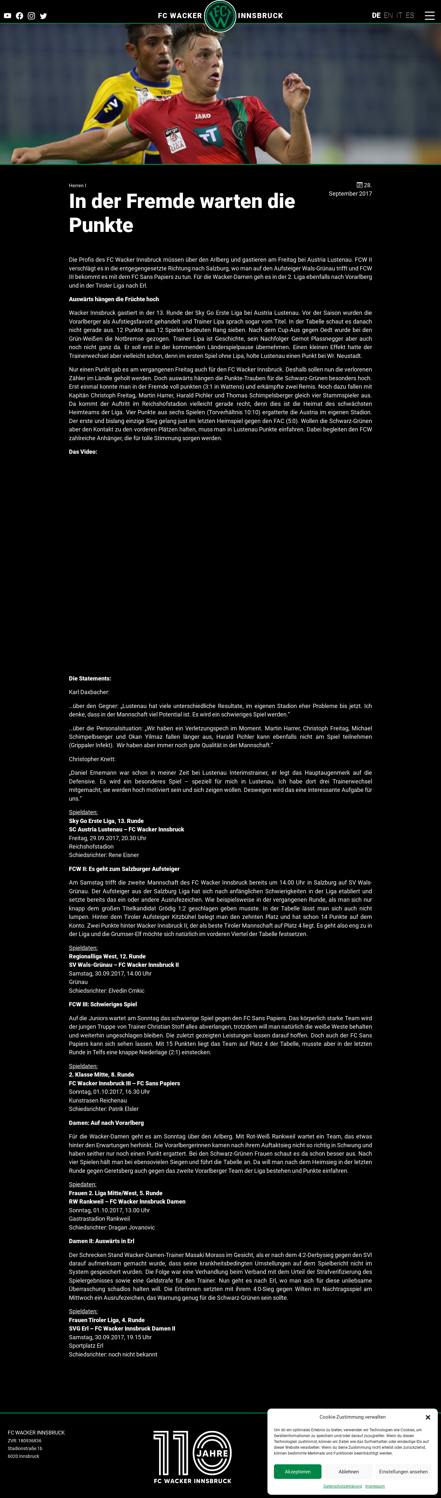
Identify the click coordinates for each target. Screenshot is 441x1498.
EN (388, 15)
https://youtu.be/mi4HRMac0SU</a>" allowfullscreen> (220, 565)
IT (399, 15)
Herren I (77, 186)
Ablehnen (349, 1472)
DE (376, 15)
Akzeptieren (298, 1472)
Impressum (375, 1486)
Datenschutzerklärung (342, 1486)
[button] (428, 1417)
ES (410, 15)
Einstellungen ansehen (403, 1472)
